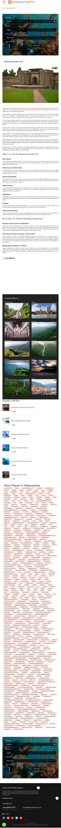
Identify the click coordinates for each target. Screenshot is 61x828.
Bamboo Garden (8, 661)
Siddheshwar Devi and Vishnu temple (46, 681)
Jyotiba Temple (17, 667)
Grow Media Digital (44, 825)
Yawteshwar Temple (40, 707)
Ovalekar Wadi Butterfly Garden (11, 626)
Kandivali (6, 577)
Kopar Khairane (7, 579)
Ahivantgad (29, 519)
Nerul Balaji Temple (49, 643)
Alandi (35, 575)
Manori (24, 497)
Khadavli (46, 579)
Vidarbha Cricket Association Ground (12, 539)
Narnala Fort (31, 674)
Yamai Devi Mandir (8, 712)
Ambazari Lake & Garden (10, 537)
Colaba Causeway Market (39, 572)
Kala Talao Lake (38, 636)
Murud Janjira (7, 499)
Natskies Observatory (9, 709)
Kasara (39, 579)
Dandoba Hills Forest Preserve (11, 672)
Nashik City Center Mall (9, 636)
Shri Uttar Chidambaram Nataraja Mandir (26, 709)
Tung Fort (54, 544)
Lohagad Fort (44, 504)
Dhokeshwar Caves (20, 683)
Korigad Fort (17, 546)
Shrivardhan (45, 542)
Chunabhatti (7, 594)
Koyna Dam (53, 714)
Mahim (13, 586)
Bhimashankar (7, 495)
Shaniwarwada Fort (10, 8)
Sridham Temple (52, 654)
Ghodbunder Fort (8, 628)
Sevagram (28, 621)
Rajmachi (14, 489)
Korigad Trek (16, 521)
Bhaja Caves (25, 506)
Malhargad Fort (7, 546)
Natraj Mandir (41, 712)
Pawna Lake (7, 612)
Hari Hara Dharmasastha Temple (24, 614)
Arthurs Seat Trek (30, 515)
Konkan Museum (20, 533)
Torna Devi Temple (33, 721)
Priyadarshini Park (22, 601)
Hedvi (13, 500)
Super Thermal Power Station (25, 687)
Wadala (6, 597)
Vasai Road (14, 595)
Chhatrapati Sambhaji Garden (47, 690)
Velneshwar (16, 511)
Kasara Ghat (36, 544)
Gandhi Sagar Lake (8, 614)
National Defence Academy (10, 606)
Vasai (26, 524)
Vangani (28, 588)
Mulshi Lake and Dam (20, 570)
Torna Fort (6, 548)
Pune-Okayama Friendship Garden (12, 564)
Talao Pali (45, 625)
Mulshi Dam (16, 544)
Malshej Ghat (23, 499)
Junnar (5, 526)
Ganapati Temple (35, 711)
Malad (40, 577)
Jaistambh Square (8, 659)
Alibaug (21, 489)
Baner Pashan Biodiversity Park (11, 608)
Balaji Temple (16, 612)
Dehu (18, 610)
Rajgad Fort (7, 522)
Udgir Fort (39, 676)
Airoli (54, 594)
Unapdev (6, 721)
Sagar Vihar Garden (36, 643)
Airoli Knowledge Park (23, 643)
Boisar (33, 597)
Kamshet (41, 493)
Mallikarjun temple (8, 683)
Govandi (49, 581)
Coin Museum (16, 557)
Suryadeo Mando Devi (47, 703)
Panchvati (20, 636)
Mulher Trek (25, 511)
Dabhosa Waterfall (8, 561)
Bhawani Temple (8, 645)
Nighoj (40, 521)
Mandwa (13, 524)
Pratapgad (33, 510)
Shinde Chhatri (27, 564)
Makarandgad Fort (43, 517)
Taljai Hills (20, 566)
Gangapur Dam (17, 555)
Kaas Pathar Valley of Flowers (21, 705)
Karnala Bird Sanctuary (30, 641)
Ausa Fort (47, 676)
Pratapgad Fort (27, 714)
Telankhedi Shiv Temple (34, 623)
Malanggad (28, 636)
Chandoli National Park (33, 522)
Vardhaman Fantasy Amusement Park (21, 625)
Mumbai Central (29, 583)
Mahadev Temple (8, 720)
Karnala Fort (53, 694)
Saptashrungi (28, 553)
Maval (50, 524)
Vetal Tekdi (6, 563)
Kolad (21, 491)
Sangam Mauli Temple (23, 711)
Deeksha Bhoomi (19, 535)
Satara (20, 502)
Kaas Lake (38, 716)
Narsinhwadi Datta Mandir (23, 690)
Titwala (35, 588)
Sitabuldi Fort (51, 621)
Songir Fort (23, 679)
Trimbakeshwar (14, 506)
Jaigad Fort (44, 531)
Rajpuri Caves (17, 714)
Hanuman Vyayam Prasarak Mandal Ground (23, 656)
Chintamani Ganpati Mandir (27, 718)
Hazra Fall (6, 703)
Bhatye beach (7, 511)
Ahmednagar (7, 502)
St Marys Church (26, 608)
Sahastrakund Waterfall (49, 716)
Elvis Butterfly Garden (49, 541)
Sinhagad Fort (7, 528)
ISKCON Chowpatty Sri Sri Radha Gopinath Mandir (27, 603)
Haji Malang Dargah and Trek (10, 517)
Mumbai (17, 488)
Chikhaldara (39, 497)
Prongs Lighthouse (34, 601)
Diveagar (37, 542)
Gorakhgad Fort (47, 630)
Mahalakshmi (21, 586)
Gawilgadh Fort (40, 661)
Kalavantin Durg (47, 696)
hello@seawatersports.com (32, 807)
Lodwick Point (18, 716)
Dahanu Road (35, 592)
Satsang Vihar (7, 698)
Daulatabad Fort (26, 528)
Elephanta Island (45, 601)
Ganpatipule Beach (17, 531)
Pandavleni (37, 553)
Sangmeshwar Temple (36, 672)
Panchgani (39, 488)
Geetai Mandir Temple (27, 727)
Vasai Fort (34, 599)
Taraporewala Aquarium (20, 605)
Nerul (5, 588)
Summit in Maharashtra (9, 584)
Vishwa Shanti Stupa (50, 727)
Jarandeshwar (7, 714)
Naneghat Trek (7, 519)
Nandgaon (26, 584)
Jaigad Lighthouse (8, 533)
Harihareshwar (7, 497)
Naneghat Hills (26, 634)
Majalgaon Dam (7, 701)
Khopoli (20, 524)
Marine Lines (23, 577)
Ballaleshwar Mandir (8, 696)
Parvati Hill (39, 563)
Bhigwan (47, 521)
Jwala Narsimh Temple (9, 674)
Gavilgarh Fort (31, 654)
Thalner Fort (7, 681)
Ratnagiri (47, 497)
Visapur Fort (53, 504)
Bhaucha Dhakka (33, 605)
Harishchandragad (43, 510)
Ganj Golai (6, 679)
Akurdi (29, 575)
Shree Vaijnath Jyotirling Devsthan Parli (13, 700)
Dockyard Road (24, 581)
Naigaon (45, 586)
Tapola (53, 542)
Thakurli (42, 590)
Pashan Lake (48, 563)
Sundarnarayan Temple (33, 559)
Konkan (19, 526)
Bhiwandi (36, 628)
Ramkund (51, 552)
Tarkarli (49, 491)
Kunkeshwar (23, 504)
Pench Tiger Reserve (33, 537)
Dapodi (51, 575)
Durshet (48, 493)
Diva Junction (25, 592)
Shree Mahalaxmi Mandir (19, 663)
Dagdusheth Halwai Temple (34, 561)
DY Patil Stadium (52, 641)
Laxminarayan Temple (28, 723)
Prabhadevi (52, 586)
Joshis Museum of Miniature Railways (39, 606)
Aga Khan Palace (20, 561)
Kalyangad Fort (7, 707)
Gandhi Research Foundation (28, 650)
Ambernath (47, 594)
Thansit (35, 590)
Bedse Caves (50, 550)
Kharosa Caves (19, 678)
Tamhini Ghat (14, 504)
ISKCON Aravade (48, 670)
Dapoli (15, 499)
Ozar (32, 500)
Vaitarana (23, 595)
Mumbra (25, 579)
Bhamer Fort (32, 679)
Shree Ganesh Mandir (39, 621)
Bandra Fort (42, 599)
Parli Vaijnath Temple (31, 698)
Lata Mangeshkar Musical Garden (12, 617)
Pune (27, 491)
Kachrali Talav (7, 632)
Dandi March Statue (18, 729)
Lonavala (6, 489)
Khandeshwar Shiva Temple (23, 696)
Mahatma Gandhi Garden (10, 652)
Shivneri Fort (46, 544)
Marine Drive (27, 572)
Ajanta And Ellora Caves (27, 488)
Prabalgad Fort (29, 508)
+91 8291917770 (8, 807)
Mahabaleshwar (48, 488)
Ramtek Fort (43, 539)
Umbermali (40, 595)
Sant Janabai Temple (9, 690)
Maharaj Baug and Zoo (28, 617)
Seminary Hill (19, 621)
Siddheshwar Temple (31, 678)
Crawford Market (24, 599)
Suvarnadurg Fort (27, 530)
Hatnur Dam (41, 650)
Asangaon (32, 594)
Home (3, 8)
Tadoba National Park (30, 493)
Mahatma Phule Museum (10, 568)
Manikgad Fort (35, 511)
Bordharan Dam (38, 727)
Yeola (19, 584)
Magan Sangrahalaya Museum (11, 727)
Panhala (6, 542)
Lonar (19, 500)
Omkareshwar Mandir (24, 652)
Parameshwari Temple (31, 552)
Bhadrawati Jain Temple (37, 685)
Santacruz (50, 588)
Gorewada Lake (44, 537)
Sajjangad (46, 705)
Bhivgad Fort (49, 513)
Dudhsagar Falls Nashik (38, 634)
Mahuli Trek (33, 517)
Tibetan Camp (7, 705)
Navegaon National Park (18, 522)
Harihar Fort (7, 557)
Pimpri (43, 573)
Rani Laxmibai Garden (19, 639)
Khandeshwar (7, 581)
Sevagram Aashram (8, 725)
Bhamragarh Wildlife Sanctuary (44, 500)
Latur (15, 502)
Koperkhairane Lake (35, 648)
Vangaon (21, 588)
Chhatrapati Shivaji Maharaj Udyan (40, 637)
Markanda (39, 617)
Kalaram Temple (40, 555)
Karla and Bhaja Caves (26, 542)
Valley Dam (19, 552)
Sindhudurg (33, 524)
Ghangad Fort (27, 546)
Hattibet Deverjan (8, 678)
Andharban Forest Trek (9, 572)
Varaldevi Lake (46, 648)
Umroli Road (31, 595)
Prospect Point (41, 654)
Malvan (22, 495)
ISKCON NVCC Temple (38, 610)
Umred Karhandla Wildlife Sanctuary (47, 535)
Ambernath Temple (36, 670)
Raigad (13, 493)
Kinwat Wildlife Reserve (42, 718)
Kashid (43, 491)
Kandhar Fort (26, 548)
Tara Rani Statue (48, 669)
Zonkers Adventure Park (9, 559)
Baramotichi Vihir (51, 712)
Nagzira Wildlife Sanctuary (30, 539)
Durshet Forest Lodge (41, 508)
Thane (37, 502)
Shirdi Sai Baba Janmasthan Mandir (12, 689)
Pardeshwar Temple (28, 689)
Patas (37, 573)
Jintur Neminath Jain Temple (43, 689)
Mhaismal (54, 639)
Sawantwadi (48, 499)
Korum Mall (16, 632)
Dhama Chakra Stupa (28, 612)
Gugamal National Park (34, 658)
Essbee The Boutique (20, 654)
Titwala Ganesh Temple (47, 628)
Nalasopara (12, 588)
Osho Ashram (47, 561)
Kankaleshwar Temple (20, 701)
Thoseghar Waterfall (35, 705)
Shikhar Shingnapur (47, 711)
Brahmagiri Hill (45, 559)
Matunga (6, 586)
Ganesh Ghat (7, 639)
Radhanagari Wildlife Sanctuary (36, 663)
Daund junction (51, 573)
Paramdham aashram (41, 723)
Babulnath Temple (8, 603)
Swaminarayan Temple (20, 623)
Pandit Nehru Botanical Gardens (44, 656)
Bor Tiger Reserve (21, 725)
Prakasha (14, 721)
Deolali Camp (22, 559)
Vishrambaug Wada (39, 566)
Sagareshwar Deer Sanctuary (41, 665)
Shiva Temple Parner (29, 681)
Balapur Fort (7, 676)
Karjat (37, 495)
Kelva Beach (44, 626)
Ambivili (39, 594)
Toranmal (6, 500)
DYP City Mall (45, 667)
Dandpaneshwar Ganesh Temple (11, 723)
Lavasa (36, 489)
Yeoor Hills (28, 628)
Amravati (44, 502)
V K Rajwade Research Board (45, 679)
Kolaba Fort (16, 528)
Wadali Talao (31, 661)
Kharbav (16, 581)
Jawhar (31, 499)
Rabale (22, 590)
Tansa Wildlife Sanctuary (28, 632)
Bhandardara (14, 491)
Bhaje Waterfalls (8, 535)
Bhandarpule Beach (30, 535)
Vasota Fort (6, 550)
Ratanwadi (16, 497)
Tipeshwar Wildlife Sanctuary (10, 718)
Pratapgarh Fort (44, 526)
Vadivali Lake (42, 552)
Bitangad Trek (29, 513)
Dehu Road (6, 575)
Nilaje (28, 590)
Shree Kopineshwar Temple (24, 630)
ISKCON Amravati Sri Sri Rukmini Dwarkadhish (15, 658)
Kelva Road (49, 595)
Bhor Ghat (44, 522)
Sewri (5, 592)
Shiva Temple (33, 645)
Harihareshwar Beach (39, 528)
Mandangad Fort (46, 548)
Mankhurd (17, 579)
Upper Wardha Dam (19, 661)
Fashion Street (43, 605)
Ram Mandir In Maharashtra (42, 583)
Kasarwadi (15, 575)
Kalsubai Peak (34, 506)
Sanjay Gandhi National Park (10, 599)
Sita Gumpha (47, 553)
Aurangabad (50, 489)
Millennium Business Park (10, 647)
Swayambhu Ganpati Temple (31, 531)
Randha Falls (7, 544)
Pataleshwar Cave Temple (46, 570)
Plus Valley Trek (18, 515)
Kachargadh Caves (45, 701)
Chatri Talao (7, 656)
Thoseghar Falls (26, 544)
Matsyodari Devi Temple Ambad (11, 694)
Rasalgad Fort (53, 522)
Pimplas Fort (7, 650)
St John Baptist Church (9, 630)
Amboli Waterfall (8, 488)
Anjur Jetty (15, 650)
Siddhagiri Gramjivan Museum (31, 667)
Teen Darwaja (7, 669)
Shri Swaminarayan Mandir (45, 597)
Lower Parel (30, 586)
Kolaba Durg (17, 530)
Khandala (29, 489)
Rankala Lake (7, 667)
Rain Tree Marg (36, 647)
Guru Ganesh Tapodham (37, 692)
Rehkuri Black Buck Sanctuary (11, 685)
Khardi (46, 577)
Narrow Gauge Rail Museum (10, 619)
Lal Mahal (15, 563)
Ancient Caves (38, 687)
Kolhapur (30, 495)
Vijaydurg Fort (7, 530)
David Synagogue (33, 570)
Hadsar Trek (7, 521)
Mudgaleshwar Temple (51, 687)
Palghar (6, 504)
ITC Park (42, 645)
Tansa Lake (36, 625)
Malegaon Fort (21, 674)
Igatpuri (43, 495)
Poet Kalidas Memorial (26, 619)
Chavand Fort (45, 511)
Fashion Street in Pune (48, 608)
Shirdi (42, 489)
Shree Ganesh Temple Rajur (21, 692)
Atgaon (24, 594)
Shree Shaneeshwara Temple (20, 648)
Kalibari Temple (19, 628)
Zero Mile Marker (47, 623)
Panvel (54, 497)
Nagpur (16, 495)
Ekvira (20, 541)
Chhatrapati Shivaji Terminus (10, 573)
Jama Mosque (7, 616)
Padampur (14, 703)
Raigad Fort (54, 526)
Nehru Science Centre (9, 601)
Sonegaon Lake (7, 623)
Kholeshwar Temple (32, 701)
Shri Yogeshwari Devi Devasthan (33, 700)
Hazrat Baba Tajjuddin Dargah (42, 614)
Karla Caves (44, 506)
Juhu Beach (51, 572)
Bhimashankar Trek (18, 519)
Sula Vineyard (7, 553)
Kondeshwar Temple (8, 552)
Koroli (19, 572)
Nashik (5, 491)
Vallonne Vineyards (52, 555)
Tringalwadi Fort (47, 557)
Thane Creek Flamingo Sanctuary (29, 626)
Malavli (30, 573)
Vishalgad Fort (37, 669)
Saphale (42, 588)
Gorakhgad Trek (52, 515)
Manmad (42, 584)
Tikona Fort (36, 546)
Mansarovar (32, 577)
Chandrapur (42, 524)
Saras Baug (21, 568)
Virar (20, 597)
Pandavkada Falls (17, 641)
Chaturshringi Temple (9, 610)
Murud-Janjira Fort (51, 528)
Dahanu (51, 502)
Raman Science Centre (39, 619)
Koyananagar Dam (19, 707)
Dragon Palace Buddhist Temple (43, 612)
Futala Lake (22, 537)
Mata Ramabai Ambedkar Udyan (11, 637)
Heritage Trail (7, 729)
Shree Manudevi (8, 654)
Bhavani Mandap (24, 670)
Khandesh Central (51, 652)
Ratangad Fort (19, 508)
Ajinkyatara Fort (28, 716)
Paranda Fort (27, 720)
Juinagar (32, 579)
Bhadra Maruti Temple (32, 639)
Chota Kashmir (7, 605)
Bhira (26, 526)
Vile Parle (6, 595)
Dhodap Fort (38, 519)
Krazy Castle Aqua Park (9, 541)
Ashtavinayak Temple (44, 678)
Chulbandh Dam (24, 703)
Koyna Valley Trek (41, 515)
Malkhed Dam (7, 663)
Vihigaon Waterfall (36, 557)
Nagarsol (35, 584)
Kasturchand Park (33, 616)
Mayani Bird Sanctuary (9, 711)
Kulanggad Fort (38, 513)
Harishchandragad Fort (18, 550)
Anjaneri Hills (7, 555)
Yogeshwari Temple (48, 700)
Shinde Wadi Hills (39, 550)
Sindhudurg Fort (16, 548)
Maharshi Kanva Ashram (38, 652)
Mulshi (5, 524)
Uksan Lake (7, 531)
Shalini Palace (27, 669)
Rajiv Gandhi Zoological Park (40, 564)
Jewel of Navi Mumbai (24, 647)
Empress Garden (8, 570)
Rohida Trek (7, 513)
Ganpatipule (35, 491)
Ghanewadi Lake (8, 692)
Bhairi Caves (47, 530)
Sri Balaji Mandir (24, 606)
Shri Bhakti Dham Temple (22, 659)
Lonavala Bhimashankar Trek (10, 510)
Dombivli (34, 581)
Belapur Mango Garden (9, 643)
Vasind (34, 521)
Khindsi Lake (43, 616)
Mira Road (23, 573)
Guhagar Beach (37, 541)
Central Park (7, 641)
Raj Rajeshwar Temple (18, 676)
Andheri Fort (37, 530)
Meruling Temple (31, 712)
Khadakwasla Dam (32, 568)
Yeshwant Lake (44, 721)
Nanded (26, 500)
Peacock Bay (29, 566)
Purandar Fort (26, 521)
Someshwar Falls (18, 553)
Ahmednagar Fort (17, 681)
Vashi (21, 583)
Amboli (20, 493)
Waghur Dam (44, 694)
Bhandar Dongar (31, 533)
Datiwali (27, 597)
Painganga (18, 720)
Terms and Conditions (30, 823)
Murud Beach (15, 542)
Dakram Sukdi (35, 703)
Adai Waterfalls (36, 696)
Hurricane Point (46, 658)
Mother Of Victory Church (43, 632)
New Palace (27, 541)
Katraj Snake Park (44, 568)
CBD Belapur (16, 594)
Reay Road (14, 590)
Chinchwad (43, 575)
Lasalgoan (50, 584)
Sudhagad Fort (16, 634)
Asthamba (47, 720)
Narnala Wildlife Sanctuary (43, 674)
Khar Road (14, 577)
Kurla (38, 586)
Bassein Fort (37, 630)
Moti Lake (35, 690)
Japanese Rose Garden (19, 616)
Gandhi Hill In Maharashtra (34, 725)
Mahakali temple (25, 685)
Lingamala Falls (19, 712)
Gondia (12, 526)
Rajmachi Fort (34, 526)
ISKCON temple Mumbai (20, 645)
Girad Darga (52, 723)
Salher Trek (47, 519)
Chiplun (31, 497)
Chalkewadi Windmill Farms (40, 714)
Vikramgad (39, 499)
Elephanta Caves (34, 504)
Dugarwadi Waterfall (28, 555)
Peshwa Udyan (50, 610)
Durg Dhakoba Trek (17, 513)
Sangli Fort (46, 672)
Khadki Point (22, 721)
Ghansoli (41, 581)
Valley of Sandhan (41, 683)
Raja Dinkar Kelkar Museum (27, 563)
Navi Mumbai (29, 502)
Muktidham (25, 557)
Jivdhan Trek (24, 517)
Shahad (49, 590)
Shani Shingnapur (8, 508)
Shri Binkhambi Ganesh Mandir (11, 665)
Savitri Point (29, 707)
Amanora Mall (26, 610)
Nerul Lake (46, 647)
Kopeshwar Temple (26, 665)
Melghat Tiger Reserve (50, 659)
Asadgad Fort (30, 676)
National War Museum (9, 566)
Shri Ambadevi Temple (36, 659)
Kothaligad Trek (7, 515)
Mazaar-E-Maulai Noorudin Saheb (30, 694)
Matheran (6, 493)
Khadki (22, 575)
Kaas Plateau (24, 510)
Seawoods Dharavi (14, 592)
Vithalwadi (13, 597)
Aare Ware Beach (42, 533)
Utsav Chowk (7, 648)
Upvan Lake (7, 625)
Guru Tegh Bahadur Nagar (10, 583)
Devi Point (50, 661)
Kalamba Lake (17, 669)
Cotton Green (45, 592)
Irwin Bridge (24, 672)
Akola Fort (29, 550)
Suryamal (51, 495)
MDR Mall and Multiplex (9, 687)
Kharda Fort (31, 683)
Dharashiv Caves (37, 720)
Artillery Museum (51, 634)
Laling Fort (15, 679)
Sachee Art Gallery (8, 621)
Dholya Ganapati (8, 716)
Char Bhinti (42, 709)
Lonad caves (25, 637)
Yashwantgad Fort (46, 546)
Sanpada (6, 590)
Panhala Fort (36, 548)
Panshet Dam (36, 608)
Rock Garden (42, 641)
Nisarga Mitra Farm (18, 698)
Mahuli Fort (6, 634)
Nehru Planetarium (47, 603)
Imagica (6, 506)
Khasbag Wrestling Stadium (10, 670)
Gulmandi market (45, 639)
